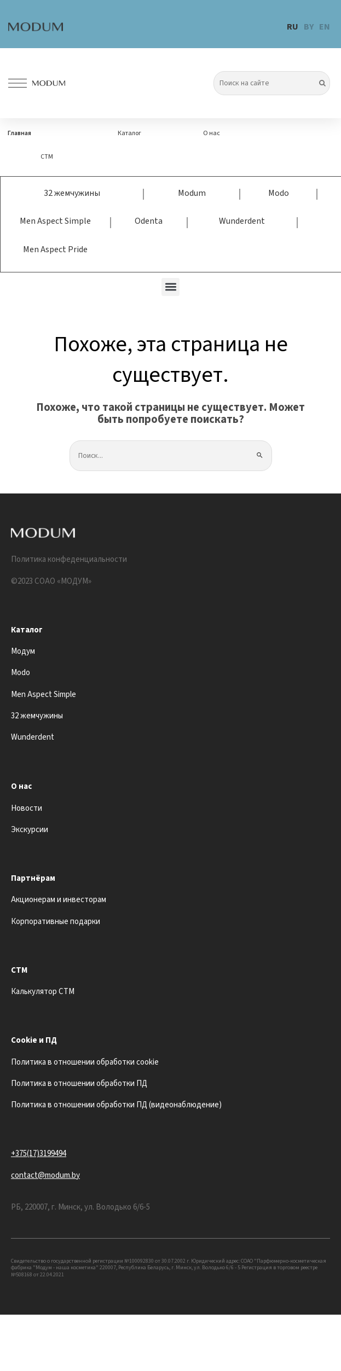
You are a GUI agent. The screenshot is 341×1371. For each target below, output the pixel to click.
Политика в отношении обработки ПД (79, 1083)
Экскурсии (29, 829)
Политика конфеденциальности (69, 559)
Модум (23, 651)
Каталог (129, 133)
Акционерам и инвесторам (58, 899)
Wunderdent (242, 221)
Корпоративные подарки (55, 921)
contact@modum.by (45, 1175)
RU (292, 26)
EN (324, 26)
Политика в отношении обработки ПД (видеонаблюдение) (116, 1105)
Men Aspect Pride (55, 249)
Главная (19, 133)
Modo (278, 193)
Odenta (149, 221)
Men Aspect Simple (55, 221)
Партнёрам (33, 878)
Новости (26, 808)
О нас (211, 133)
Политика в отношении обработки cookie (85, 1062)
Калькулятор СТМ (42, 991)
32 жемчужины (72, 193)
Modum (192, 193)
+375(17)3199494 (38, 1153)
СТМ (47, 156)
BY (309, 26)
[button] (170, 287)
